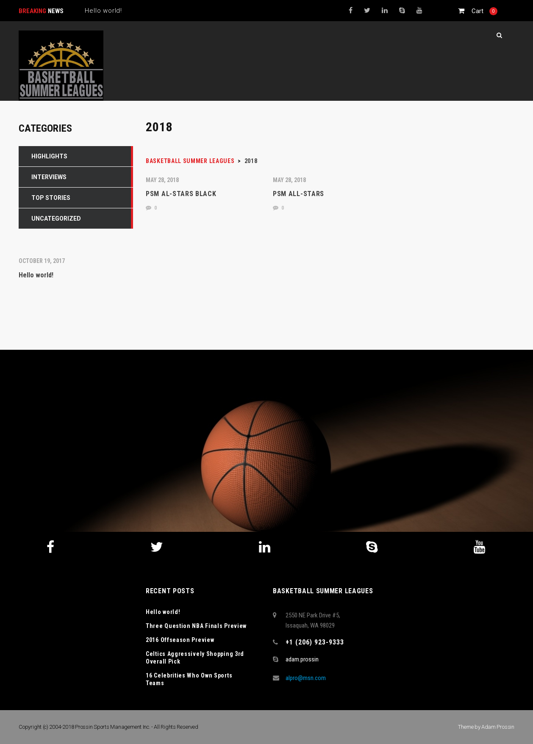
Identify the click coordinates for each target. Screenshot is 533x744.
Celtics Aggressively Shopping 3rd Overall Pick (195, 657)
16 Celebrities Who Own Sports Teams (189, 679)
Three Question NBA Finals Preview (196, 625)
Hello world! (163, 611)
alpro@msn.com (306, 678)
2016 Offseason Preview (180, 639)
